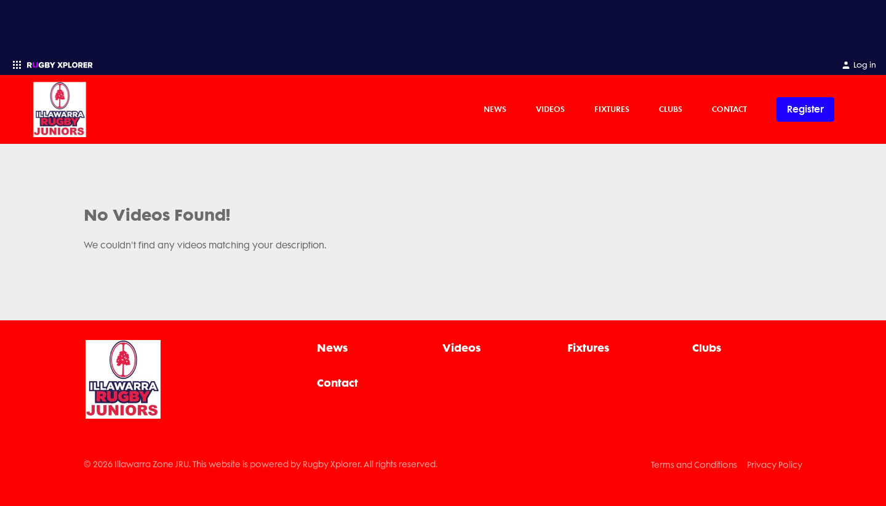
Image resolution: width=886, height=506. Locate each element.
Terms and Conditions (694, 465)
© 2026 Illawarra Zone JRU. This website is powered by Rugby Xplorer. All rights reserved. (260, 464)
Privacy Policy (774, 465)
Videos (550, 109)
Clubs (670, 109)
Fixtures (611, 109)
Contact (729, 109)
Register (805, 109)
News (495, 109)
